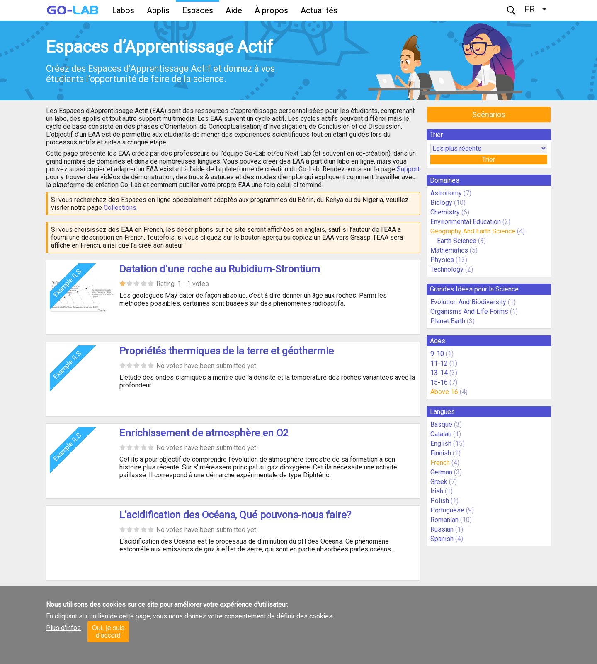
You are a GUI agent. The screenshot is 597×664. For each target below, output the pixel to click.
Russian (442, 529)
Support (408, 169)
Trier (488, 160)
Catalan (440, 434)
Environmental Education (465, 222)
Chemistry (445, 212)
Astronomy (446, 193)
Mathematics (449, 250)
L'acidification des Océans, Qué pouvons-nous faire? (235, 515)
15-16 (439, 382)
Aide (234, 10)
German (441, 472)
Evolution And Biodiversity (468, 302)
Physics (442, 260)
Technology (447, 269)
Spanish (442, 539)
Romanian (444, 520)
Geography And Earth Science (472, 231)
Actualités (319, 10)
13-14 (439, 373)
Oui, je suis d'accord (108, 631)
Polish (439, 501)
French (440, 463)
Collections (120, 208)
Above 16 (444, 392)
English (440, 443)
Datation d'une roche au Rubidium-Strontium (219, 269)
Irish (436, 491)
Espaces (197, 10)
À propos (271, 10)
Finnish (440, 453)
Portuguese (447, 510)
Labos (123, 10)
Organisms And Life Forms (469, 311)
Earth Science (456, 241)
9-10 (437, 354)
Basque (441, 424)
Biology (441, 203)
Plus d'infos (63, 628)
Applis (158, 10)
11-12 (439, 363)
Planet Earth (447, 321)
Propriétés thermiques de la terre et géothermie (226, 351)
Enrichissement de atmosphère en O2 (203, 433)
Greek (438, 482)
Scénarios (488, 114)
